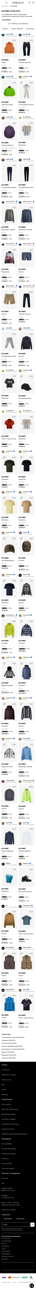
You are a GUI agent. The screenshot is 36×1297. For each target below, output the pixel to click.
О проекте (5, 1070)
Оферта (14, 1282)
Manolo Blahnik (6, 1254)
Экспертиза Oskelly (9, 1149)
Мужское (5, 6)
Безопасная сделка (8, 1114)
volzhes (8, 117)
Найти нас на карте (9, 1210)
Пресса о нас (6, 1080)
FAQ (3, 1183)
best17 (8, 823)
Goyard (4, 1243)
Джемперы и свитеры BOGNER (13, 1049)
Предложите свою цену (10, 1124)
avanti (8, 328)
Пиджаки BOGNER (8, 1040)
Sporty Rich (5, 1259)
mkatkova (26, 863)
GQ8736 (8, 159)
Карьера (5, 1094)
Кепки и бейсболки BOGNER (12, 1046)
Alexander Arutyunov (8, 1256)
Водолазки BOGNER (9, 1055)
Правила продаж (6, 1282)
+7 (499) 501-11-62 (8, 1197)
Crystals (25, 738)
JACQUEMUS (5, 1246)
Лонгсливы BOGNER (9, 1043)
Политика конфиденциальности (26, 1282)
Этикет (4, 1089)
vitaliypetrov (27, 905)
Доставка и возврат (9, 1119)
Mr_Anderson (27, 117)
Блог (3, 1084)
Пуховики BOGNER (9, 1058)
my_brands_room (10, 615)
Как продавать (7, 1144)
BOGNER (5, 60)
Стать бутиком (7, 1163)
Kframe (25, 532)
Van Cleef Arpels (6, 1241)
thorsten (8, 34)
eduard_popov (27, 780)
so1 (7, 905)
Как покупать (6, 1104)
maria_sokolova (10, 201)
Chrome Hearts (6, 1238)
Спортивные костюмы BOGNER (13, 1037)
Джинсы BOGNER (8, 1052)
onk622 (25, 328)
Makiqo (8, 863)
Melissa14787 (10, 947)
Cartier (4, 1248)
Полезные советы (8, 1129)
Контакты (5, 1178)
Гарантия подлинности (10, 1109)
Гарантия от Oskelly (9, 1075)
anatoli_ (25, 574)
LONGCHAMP (6, 1251)
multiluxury (26, 76)
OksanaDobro (10, 780)
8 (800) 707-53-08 (8, 1190)
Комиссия (5, 1158)
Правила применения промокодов (14, 1134)
